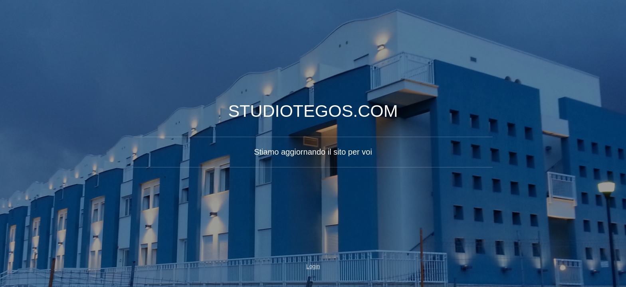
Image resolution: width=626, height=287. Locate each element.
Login (313, 266)
